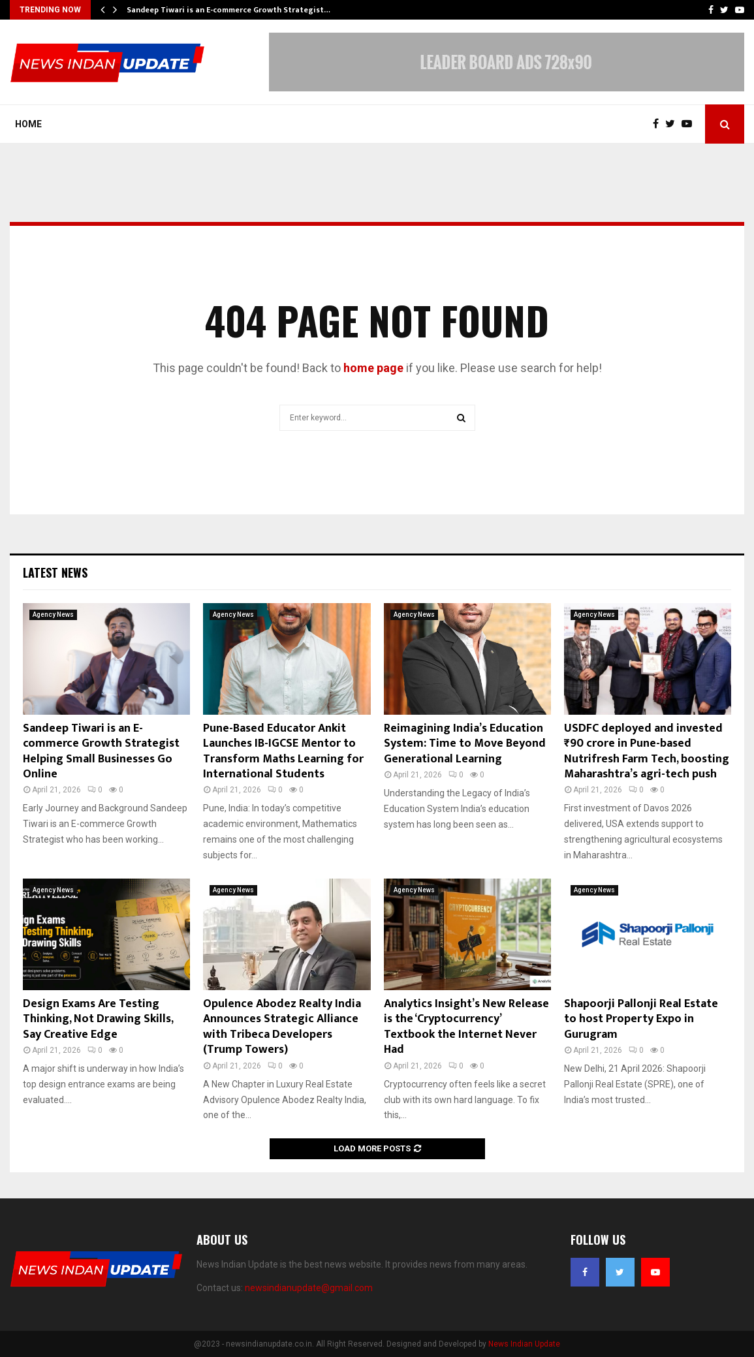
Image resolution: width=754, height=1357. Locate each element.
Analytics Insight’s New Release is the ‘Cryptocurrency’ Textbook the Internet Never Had (466, 1026)
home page (373, 368)
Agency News (53, 614)
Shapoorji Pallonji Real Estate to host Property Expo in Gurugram (641, 1019)
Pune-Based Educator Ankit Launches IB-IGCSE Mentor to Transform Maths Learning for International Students (283, 751)
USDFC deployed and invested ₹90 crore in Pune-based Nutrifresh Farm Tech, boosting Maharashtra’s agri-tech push (646, 751)
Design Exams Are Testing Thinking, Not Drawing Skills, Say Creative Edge (98, 1019)
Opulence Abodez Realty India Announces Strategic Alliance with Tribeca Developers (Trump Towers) (282, 1026)
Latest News (55, 572)
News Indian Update (524, 1344)
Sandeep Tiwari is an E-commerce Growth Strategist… (228, 9)
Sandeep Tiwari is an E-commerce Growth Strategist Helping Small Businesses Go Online (101, 751)
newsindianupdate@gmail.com (309, 1288)
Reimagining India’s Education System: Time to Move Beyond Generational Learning (465, 744)
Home (28, 124)
